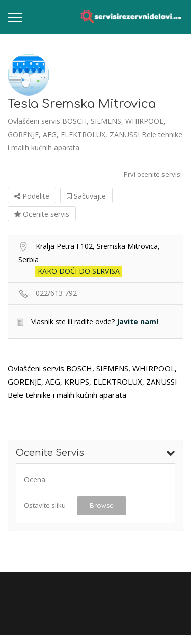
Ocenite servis (41, 214)
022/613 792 (56, 293)
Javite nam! (137, 321)
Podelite (31, 196)
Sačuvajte (86, 196)
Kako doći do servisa (79, 271)
